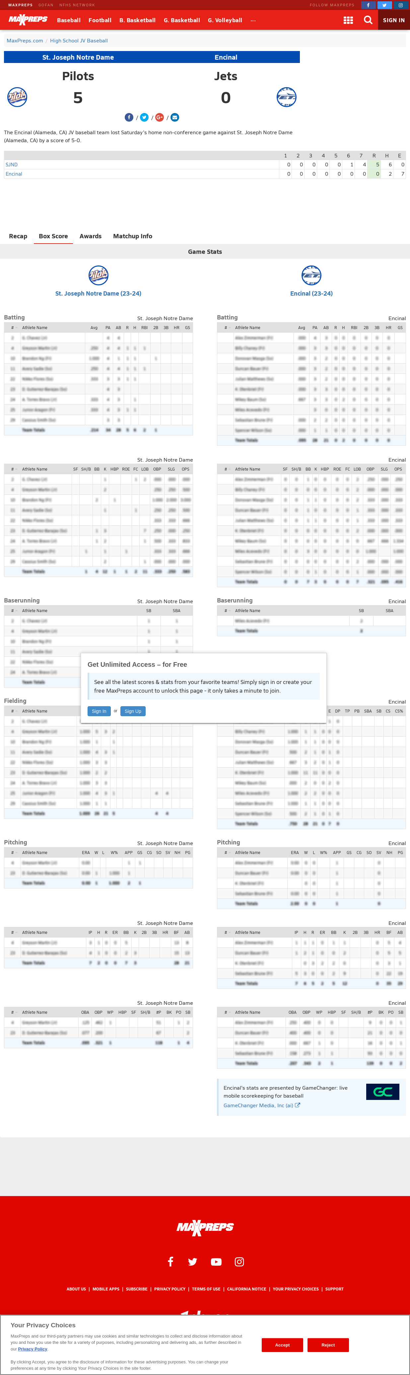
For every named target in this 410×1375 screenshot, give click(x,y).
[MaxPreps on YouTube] (216, 1261)
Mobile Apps (106, 1289)
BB (97, 469)
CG (149, 852)
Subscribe (137, 1289)
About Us (76, 1289)
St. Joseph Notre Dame (78, 57)
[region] (205, 1345)
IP (90, 932)
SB (148, 610)
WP (110, 1012)
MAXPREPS (20, 4)
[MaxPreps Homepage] (205, 1228)
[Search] (368, 20)
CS (388, 711)
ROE (126, 469)
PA (107, 327)
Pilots (78, 75)
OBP (157, 469)
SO (158, 852)
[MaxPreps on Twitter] (384, 5)
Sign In (99, 711)
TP (347, 711)
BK (169, 1012)
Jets (226, 75)
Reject (328, 1345)
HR (176, 327)
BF (176, 932)
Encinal (226, 57)
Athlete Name (34, 327)
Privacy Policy (169, 1289)
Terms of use (206, 1289)
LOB (145, 469)
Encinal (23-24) (311, 293)
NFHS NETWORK (77, 4)
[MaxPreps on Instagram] (401, 5)
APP (129, 852)
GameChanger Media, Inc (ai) (262, 1105)
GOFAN (46, 4)
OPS (185, 469)
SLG (171, 469)
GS (187, 327)
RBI (144, 327)
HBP (114, 469)
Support (334, 1289)
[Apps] (348, 20)
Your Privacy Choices (296, 1289)
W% (114, 852)
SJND (12, 164)
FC (135, 469)
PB (357, 711)
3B (166, 327)
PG (187, 852)
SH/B (86, 469)
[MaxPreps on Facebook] (368, 5)
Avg (94, 327)
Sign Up (133, 711)
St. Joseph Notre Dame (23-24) (98, 293)
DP (337, 711)
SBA (176, 610)
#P (158, 1012)
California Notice (246, 1289)
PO (178, 1012)
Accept (282, 1345)
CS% (399, 711)
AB (118, 327)
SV (168, 852)
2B (155, 327)
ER (115, 932)
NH (177, 852)
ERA (86, 852)
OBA (85, 1012)
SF (75, 469)
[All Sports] (253, 20)
